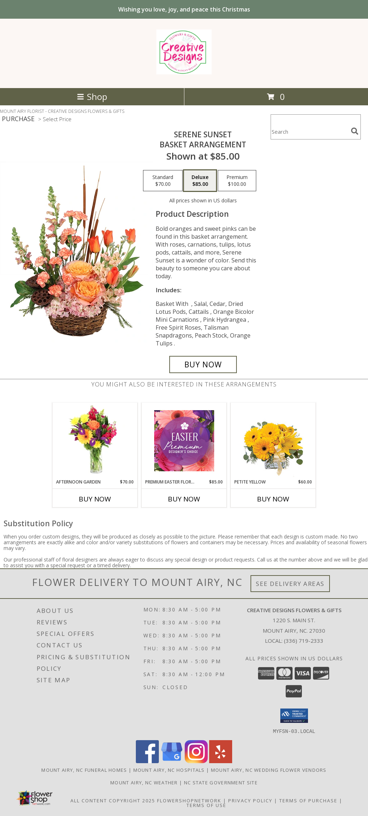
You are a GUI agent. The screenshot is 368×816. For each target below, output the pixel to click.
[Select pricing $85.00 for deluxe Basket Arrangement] (200, 180)
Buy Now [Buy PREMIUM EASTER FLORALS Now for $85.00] (184, 499)
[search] (354, 131)
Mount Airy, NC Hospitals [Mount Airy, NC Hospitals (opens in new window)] (169, 769)
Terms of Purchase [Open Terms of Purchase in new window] (308, 800)
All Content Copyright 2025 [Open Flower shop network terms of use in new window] (112, 800)
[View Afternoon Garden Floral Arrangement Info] (95, 440)
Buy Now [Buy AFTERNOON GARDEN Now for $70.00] (95, 499)
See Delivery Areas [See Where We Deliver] (290, 583)
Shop (92, 96)
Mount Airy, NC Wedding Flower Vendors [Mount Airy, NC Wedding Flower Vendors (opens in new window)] (269, 769)
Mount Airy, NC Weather (144, 782)
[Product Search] (309, 131)
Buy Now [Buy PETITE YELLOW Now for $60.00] (273, 499)
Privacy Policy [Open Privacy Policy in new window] (250, 800)
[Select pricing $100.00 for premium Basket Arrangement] (237, 180)
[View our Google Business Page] (171, 760)
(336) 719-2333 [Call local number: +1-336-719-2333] (303, 640)
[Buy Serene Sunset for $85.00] (203, 364)
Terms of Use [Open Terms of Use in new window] (206, 805)
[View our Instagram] (196, 760)
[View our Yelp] (220, 760)
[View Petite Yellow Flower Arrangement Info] (273, 440)
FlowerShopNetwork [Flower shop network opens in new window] (189, 800)
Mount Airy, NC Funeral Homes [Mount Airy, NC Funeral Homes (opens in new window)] (84, 769)
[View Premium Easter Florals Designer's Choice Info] (184, 440)
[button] (294, 716)
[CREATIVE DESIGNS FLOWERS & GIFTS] (184, 70)
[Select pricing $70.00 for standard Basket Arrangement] (162, 180)
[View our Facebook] (147, 760)
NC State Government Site (221, 782)
